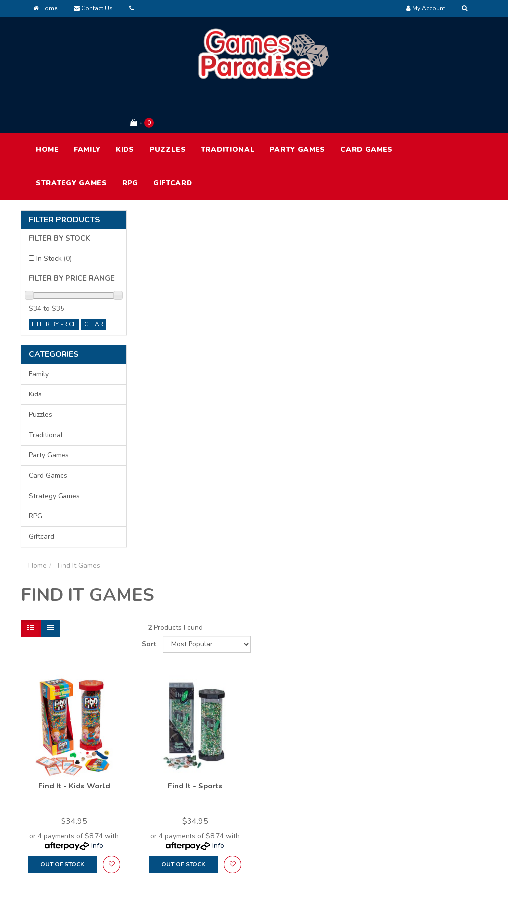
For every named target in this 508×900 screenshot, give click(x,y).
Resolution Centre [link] (249, 814)
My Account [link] (239, 773)
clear (93, 283)
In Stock (54, 217)
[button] (231, 459)
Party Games (297, 108)
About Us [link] (330, 773)
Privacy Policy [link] (429, 793)
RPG (130, 142)
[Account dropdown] (425, 8)
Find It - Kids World (194, 381)
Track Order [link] (240, 793)
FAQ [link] (321, 793)
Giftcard (172, 142)
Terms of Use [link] (429, 773)
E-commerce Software (371, 885)
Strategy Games (71, 142)
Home (45, 8)
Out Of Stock (182, 459)
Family (87, 108)
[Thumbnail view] (151, 240)
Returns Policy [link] (430, 814)
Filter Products (64, 178)
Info (217, 441)
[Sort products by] (444, 240)
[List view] (171, 240)
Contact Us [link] (332, 814)
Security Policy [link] (431, 835)
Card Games (366, 108)
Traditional (228, 108)
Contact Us (93, 8)
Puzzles (167, 108)
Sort (388, 240)
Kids (125, 108)
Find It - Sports (314, 381)
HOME (47, 108)
